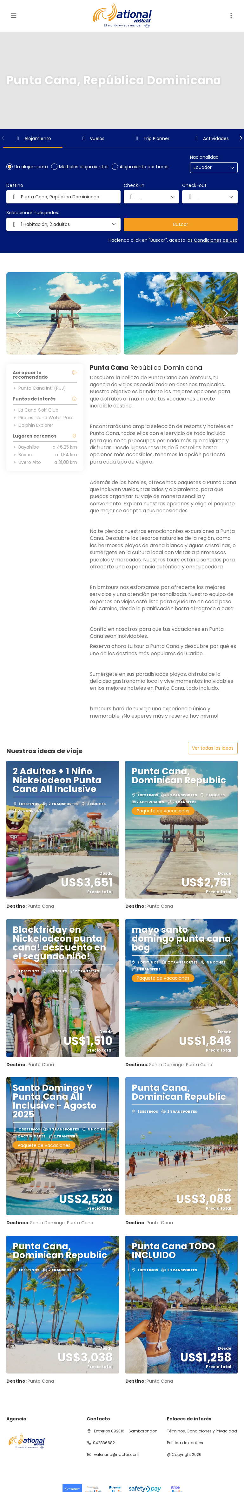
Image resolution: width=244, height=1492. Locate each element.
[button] (3, 138)
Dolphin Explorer (33, 425)
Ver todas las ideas (213, 748)
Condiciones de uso (216, 240)
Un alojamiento (31, 166)
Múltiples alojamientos (84, 166)
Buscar (180, 224)
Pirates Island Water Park (43, 417)
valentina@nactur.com (116, 1454)
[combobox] (209, 167)
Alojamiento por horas (144, 166)
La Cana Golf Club (35, 410)
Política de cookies (185, 1442)
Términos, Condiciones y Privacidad (202, 1431)
